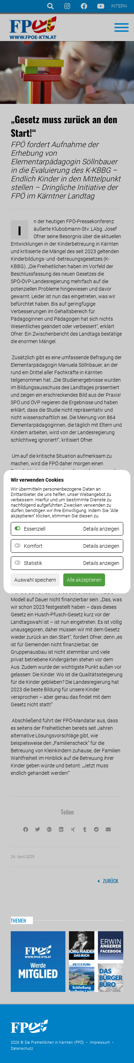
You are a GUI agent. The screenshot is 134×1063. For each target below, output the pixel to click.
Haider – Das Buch (82, 946)
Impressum (100, 1042)
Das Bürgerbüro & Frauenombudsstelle (109, 977)
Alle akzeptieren (84, 580)
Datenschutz (22, 1048)
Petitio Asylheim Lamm (82, 977)
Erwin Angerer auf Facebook (109, 946)
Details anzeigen (101, 546)
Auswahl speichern (35, 580)
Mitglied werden (38, 961)
